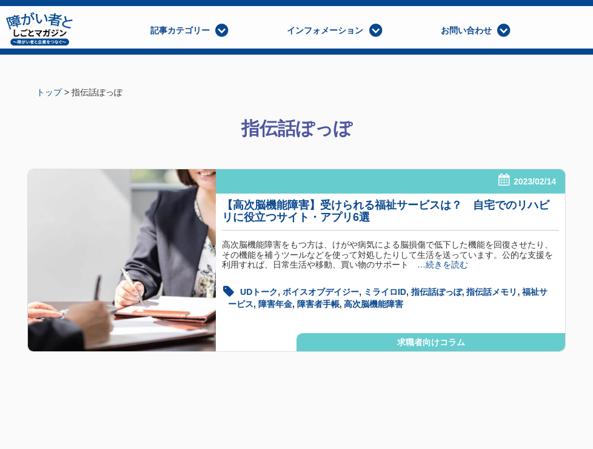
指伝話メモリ (491, 292)
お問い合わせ (466, 30)
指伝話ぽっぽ (436, 292)
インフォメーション (325, 30)
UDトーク (259, 292)
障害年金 (275, 304)
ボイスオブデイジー (321, 292)
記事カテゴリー (180, 30)
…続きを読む (438, 264)
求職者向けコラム (431, 342)
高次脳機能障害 (373, 304)
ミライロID (385, 292)
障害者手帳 (318, 304)
